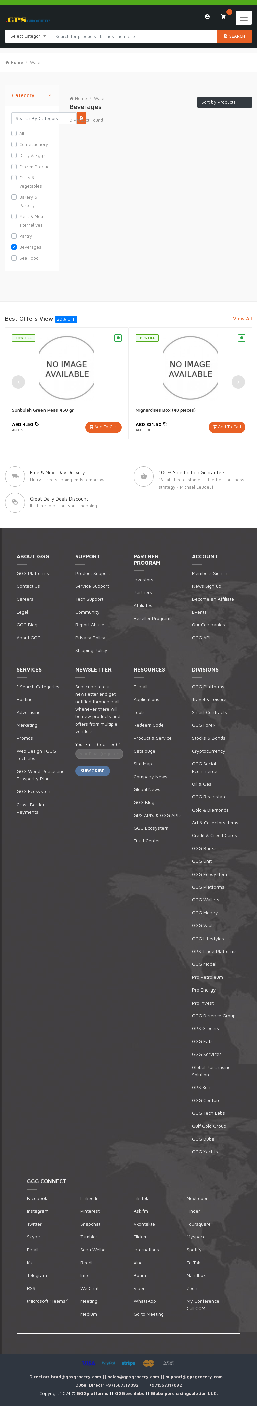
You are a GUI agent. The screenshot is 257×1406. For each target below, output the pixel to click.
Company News (150, 776)
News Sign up (206, 586)
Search (234, 36)
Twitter (34, 1224)
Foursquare (199, 1224)
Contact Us (28, 586)
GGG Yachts (205, 1151)
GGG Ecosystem (34, 791)
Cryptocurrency (208, 751)
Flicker (140, 1236)
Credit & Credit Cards (214, 835)
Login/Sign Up (207, 16)
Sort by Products (223, 102)
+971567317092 (123, 1385)
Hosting (25, 699)
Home (78, 98)
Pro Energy (204, 990)
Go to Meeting (149, 1314)
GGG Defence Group (214, 1015)
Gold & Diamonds (210, 810)
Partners (143, 592)
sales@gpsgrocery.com (134, 1376)
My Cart (226, 14)
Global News (147, 789)
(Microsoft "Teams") (48, 1301)
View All (242, 318)
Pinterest (90, 1211)
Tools (139, 712)
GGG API (201, 637)
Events (199, 612)
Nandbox (196, 1275)
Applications (146, 699)
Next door (197, 1198)
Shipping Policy (91, 650)
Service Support (92, 586)
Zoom (193, 1288)
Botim (140, 1275)
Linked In (89, 1198)
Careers (25, 599)
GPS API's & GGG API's (158, 815)
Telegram (37, 1275)
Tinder (193, 1211)
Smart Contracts (209, 712)
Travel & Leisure (209, 699)
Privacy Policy (90, 637)
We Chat (89, 1288)
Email (32, 1249)
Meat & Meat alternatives (32, 221)
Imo (84, 1275)
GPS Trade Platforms (214, 951)
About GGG (29, 637)
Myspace (196, 1236)
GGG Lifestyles (208, 938)
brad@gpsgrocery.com (76, 1376)
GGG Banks (204, 848)
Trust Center (147, 840)
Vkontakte (144, 1224)
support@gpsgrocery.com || (197, 1376)
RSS (31, 1288)
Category (32, 96)
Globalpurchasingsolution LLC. (184, 1393)
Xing (138, 1262)
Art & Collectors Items (215, 822)
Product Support (92, 573)
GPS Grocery (206, 1028)
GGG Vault (203, 925)
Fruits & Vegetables (30, 182)
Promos (25, 738)
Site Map (143, 763)
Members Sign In (209, 573)
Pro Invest (203, 1003)
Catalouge (144, 751)
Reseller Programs (153, 618)
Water (36, 62)
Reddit (87, 1262)
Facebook (37, 1198)
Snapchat (90, 1224)
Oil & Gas (201, 784)
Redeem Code (149, 725)
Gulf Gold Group (209, 1126)
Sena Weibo (93, 1249)
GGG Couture (206, 1100)
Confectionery (33, 144)
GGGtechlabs (130, 1393)
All (21, 133)
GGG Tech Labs (208, 1113)
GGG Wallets (205, 899)
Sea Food (29, 258)
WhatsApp (145, 1301)
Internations (146, 1249)
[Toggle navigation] (244, 18)
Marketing (27, 725)
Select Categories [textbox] (28, 36)
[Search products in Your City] (134, 36)
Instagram (38, 1211)
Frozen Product (35, 166)
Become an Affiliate (213, 599)
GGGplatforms (93, 1393)
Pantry (25, 236)
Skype (33, 1236)
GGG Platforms (33, 573)
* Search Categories (38, 686)
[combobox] (28, 36)
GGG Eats (202, 1041)
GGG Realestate (209, 797)
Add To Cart (106, 426)
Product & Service (153, 738)
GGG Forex (203, 725)
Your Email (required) (97, 744)
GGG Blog (27, 624)
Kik (30, 1262)
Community (87, 612)
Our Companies (208, 624)
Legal (22, 612)
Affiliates (143, 605)
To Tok (193, 1262)
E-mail (140, 686)
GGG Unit (202, 861)
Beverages (30, 247)
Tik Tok (141, 1198)
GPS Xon (201, 1087)
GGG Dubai (204, 1139)
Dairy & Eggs (32, 155)
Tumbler (88, 1236)
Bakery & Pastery (28, 201)
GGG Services (207, 1054)
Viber (139, 1288)
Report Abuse (89, 624)
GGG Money (205, 912)
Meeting (88, 1301)
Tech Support (89, 599)
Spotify (194, 1249)
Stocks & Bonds (208, 738)
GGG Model (204, 964)
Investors (143, 579)
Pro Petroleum (207, 977)
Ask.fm (141, 1211)
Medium (88, 1314)
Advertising (29, 712)
